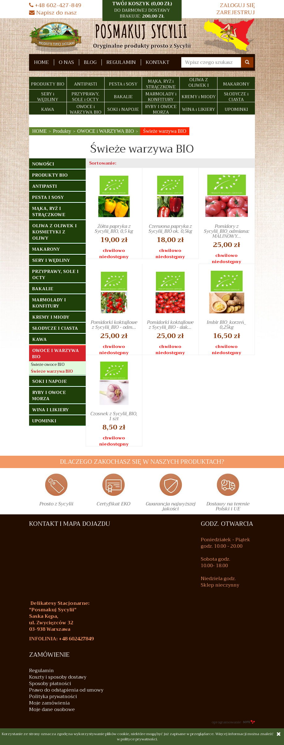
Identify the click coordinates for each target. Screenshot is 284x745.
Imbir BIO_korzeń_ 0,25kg (226, 325)
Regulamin (121, 62)
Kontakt (157, 62)
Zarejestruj (236, 12)
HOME (41, 62)
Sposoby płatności (50, 683)
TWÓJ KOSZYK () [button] (142, 10)
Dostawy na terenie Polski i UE (227, 507)
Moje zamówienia (49, 703)
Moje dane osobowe (52, 709)
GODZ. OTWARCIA (227, 524)
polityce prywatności (139, 739)
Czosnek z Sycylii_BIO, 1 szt (113, 416)
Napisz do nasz (53, 13)
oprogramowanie (233, 722)
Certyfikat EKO (113, 504)
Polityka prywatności (53, 696)
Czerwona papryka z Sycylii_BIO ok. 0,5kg (170, 229)
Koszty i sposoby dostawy (57, 677)
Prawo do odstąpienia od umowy (66, 690)
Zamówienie (49, 654)
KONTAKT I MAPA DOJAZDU (69, 524)
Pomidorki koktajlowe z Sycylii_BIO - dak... (170, 325)
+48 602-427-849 (55, 5)
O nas (66, 62)
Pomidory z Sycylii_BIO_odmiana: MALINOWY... (226, 231)
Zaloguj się (237, 5)
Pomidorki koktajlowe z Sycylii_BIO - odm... (114, 325)
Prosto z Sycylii (56, 504)
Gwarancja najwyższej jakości (171, 507)
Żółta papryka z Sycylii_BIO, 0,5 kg (114, 229)
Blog (90, 62)
